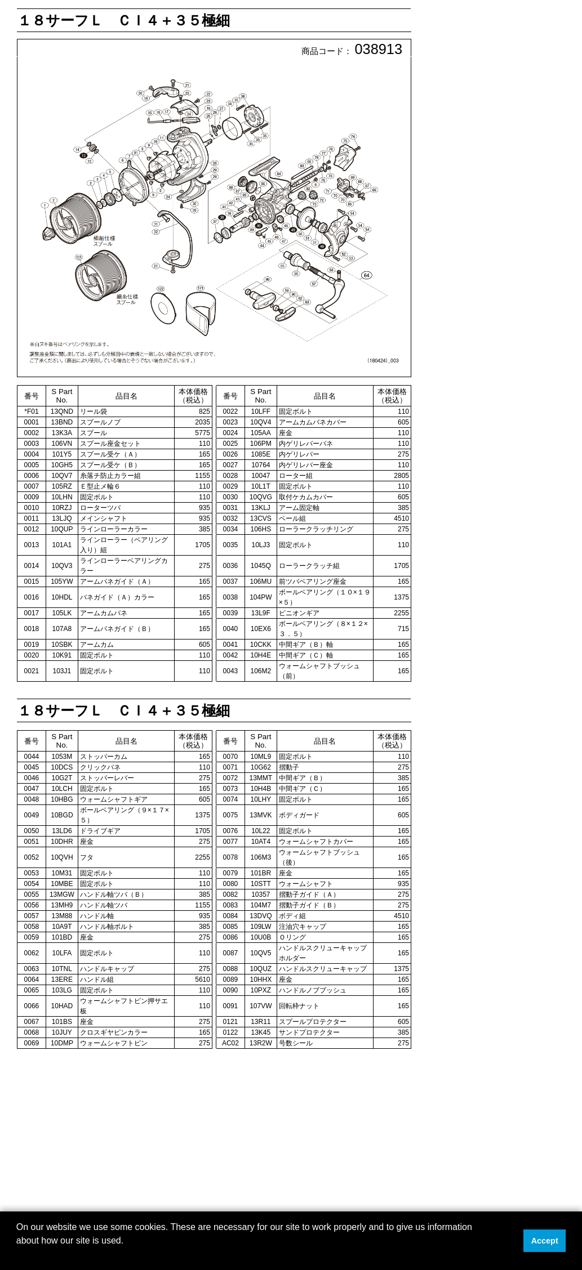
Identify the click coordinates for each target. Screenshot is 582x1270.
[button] (18, 1255)
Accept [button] (544, 1240)
